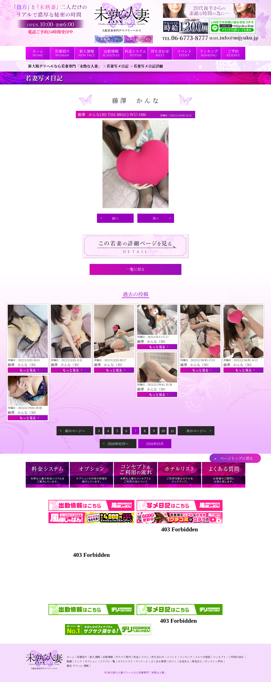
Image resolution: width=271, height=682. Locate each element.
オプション (91, 661)
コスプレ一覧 (107, 661)
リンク (78, 661)
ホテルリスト (125, 661)
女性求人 (184, 661)
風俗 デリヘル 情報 (78, 665)
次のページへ (196, 430)
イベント (172, 657)
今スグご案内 (123, 657)
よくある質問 (158, 661)
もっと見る (27, 370)
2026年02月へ (118, 443)
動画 (69, 661)
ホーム (70, 657)
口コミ (172, 661)
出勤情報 (108, 657)
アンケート (142, 661)
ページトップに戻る (236, 458)
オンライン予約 (214, 661)
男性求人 (197, 661)
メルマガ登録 (202, 657)
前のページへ (75, 430)
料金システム (141, 657)
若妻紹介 (82, 657)
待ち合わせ (157, 657)
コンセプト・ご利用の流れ (228, 657)
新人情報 (95, 657)
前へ (115, 218)
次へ (155, 218)
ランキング (186, 657)
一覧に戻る (135, 269)
